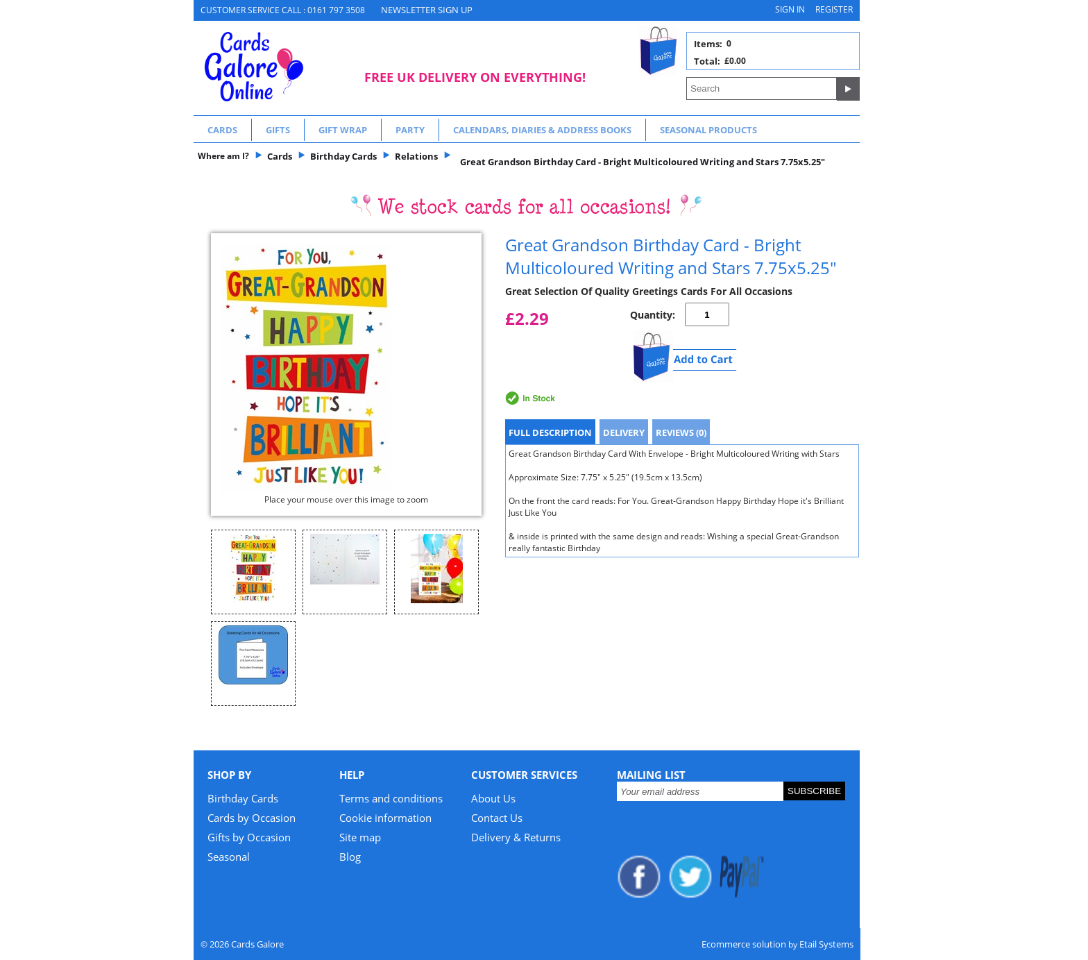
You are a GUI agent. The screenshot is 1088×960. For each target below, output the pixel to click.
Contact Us (496, 818)
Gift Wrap (342, 130)
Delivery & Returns (516, 837)
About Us (493, 798)
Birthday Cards (242, 798)
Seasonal (228, 857)
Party (410, 130)
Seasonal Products (708, 130)
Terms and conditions (391, 798)
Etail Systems (826, 944)
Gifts (278, 130)
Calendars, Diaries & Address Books (542, 130)
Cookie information (385, 818)
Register (834, 9)
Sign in (790, 9)
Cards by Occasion (251, 818)
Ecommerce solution (744, 944)
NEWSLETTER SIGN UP (427, 9)
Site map (360, 837)
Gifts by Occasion (249, 837)
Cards (222, 130)
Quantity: (652, 314)
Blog (350, 857)
